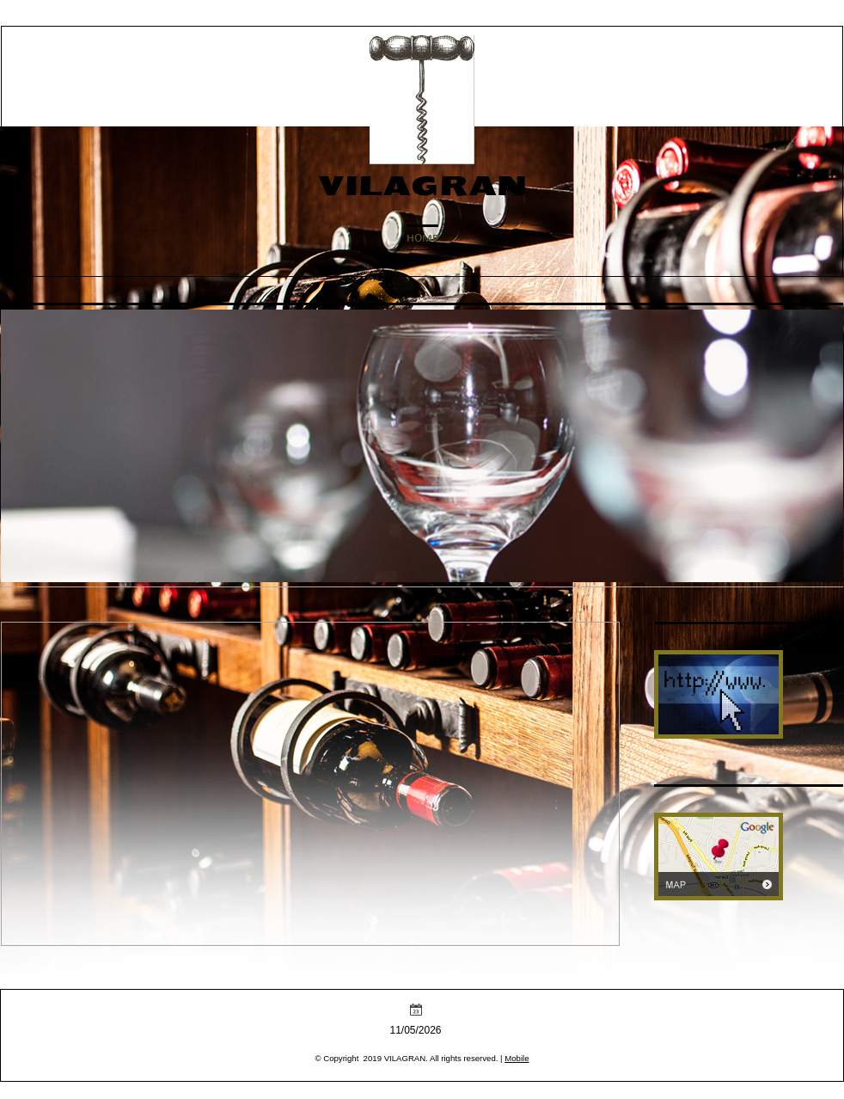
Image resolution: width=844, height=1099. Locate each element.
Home (422, 238)
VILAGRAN (422, 185)
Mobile (517, 1058)
